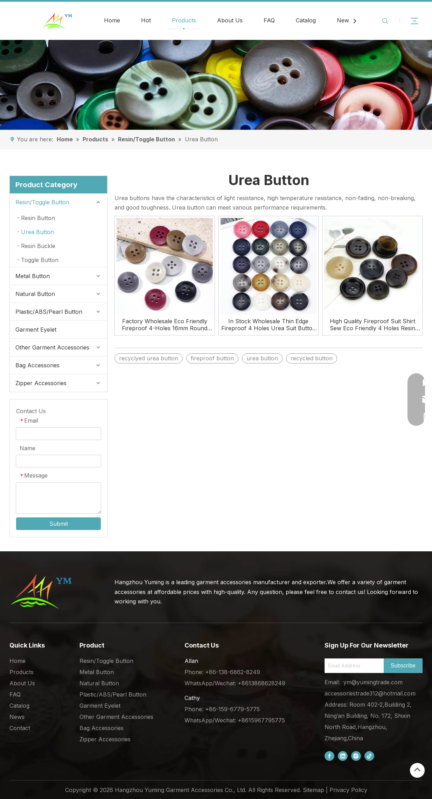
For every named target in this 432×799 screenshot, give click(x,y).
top (417, 769)
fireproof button (212, 358)
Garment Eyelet (35, 329)
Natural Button (35, 293)
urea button (262, 358)
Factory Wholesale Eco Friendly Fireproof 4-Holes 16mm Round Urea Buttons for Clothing (164, 325)
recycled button (312, 358)
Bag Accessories (37, 365)
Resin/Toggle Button (42, 202)
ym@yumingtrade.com (373, 682)
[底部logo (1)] (40, 591)
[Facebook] (329, 756)
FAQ (269, 20)
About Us (230, 20)
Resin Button (38, 217)
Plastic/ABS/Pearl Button (48, 311)
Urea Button (37, 231)
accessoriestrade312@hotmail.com (370, 693)
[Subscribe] (403, 665)
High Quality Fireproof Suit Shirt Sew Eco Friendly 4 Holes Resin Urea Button (372, 325)
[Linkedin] (343, 756)
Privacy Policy (348, 789)
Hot (146, 20)
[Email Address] (353, 666)
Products (184, 20)
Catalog (306, 20)
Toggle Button (39, 259)
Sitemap (313, 789)
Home (112, 20)
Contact (19, 727)
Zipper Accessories (41, 383)
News (344, 20)
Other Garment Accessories (52, 347)
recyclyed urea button (148, 358)
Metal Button (32, 276)
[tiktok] (369, 756)
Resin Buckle (38, 245)
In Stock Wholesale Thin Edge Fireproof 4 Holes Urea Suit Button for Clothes (268, 325)
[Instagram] (356, 756)
